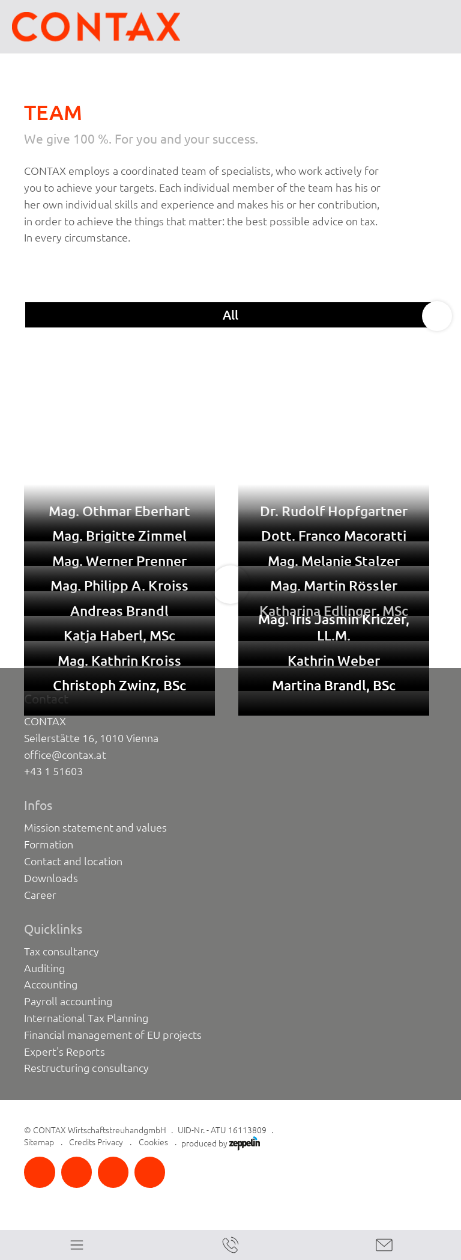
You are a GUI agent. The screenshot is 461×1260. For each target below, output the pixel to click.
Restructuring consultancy (86, 1068)
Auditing (44, 968)
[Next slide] (437, 316)
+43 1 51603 (53, 771)
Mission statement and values (95, 827)
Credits (82, 1142)
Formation (48, 844)
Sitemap (39, 1142)
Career (40, 895)
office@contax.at (65, 755)
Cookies (153, 1142)
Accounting (50, 984)
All (231, 315)
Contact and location (73, 861)
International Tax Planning (86, 1018)
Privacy (110, 1142)
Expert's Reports (64, 1051)
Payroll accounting (68, 1001)
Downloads (51, 878)
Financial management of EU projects (113, 1035)
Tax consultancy (61, 951)
